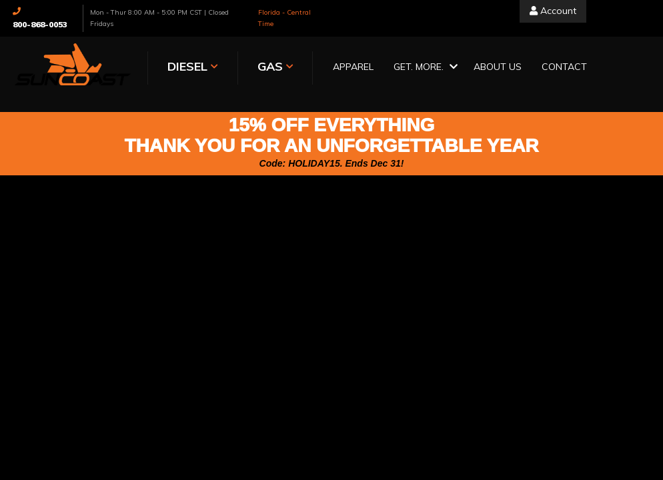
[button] (424, 68)
